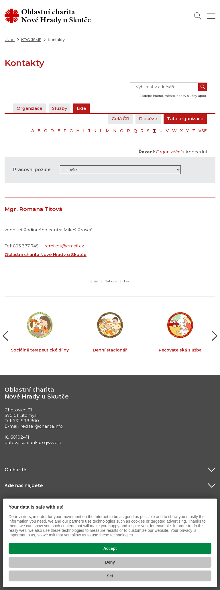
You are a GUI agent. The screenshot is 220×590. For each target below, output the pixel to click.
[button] (5, 336)
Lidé (81, 108)
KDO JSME (31, 39)
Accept (110, 548)
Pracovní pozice (32, 169)
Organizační (169, 152)
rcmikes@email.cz (64, 246)
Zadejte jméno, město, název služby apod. (173, 96)
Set (110, 576)
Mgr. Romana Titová (33, 209)
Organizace (29, 108)
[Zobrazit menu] (211, 16)
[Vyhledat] (197, 15)
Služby (59, 108)
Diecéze (148, 118)
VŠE (203, 130)
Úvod (10, 39)
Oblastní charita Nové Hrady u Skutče (46, 254)
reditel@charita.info (41, 426)
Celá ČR (120, 118)
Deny (110, 562)
